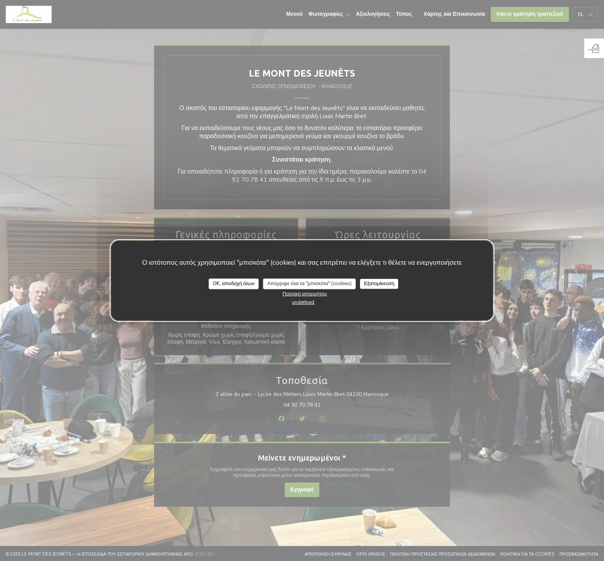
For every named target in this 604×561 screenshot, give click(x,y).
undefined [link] (303, 302)
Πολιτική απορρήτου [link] (304, 293)
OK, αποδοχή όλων (234, 283)
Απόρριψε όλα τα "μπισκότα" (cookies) (309, 283)
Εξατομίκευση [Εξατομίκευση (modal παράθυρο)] (379, 283)
